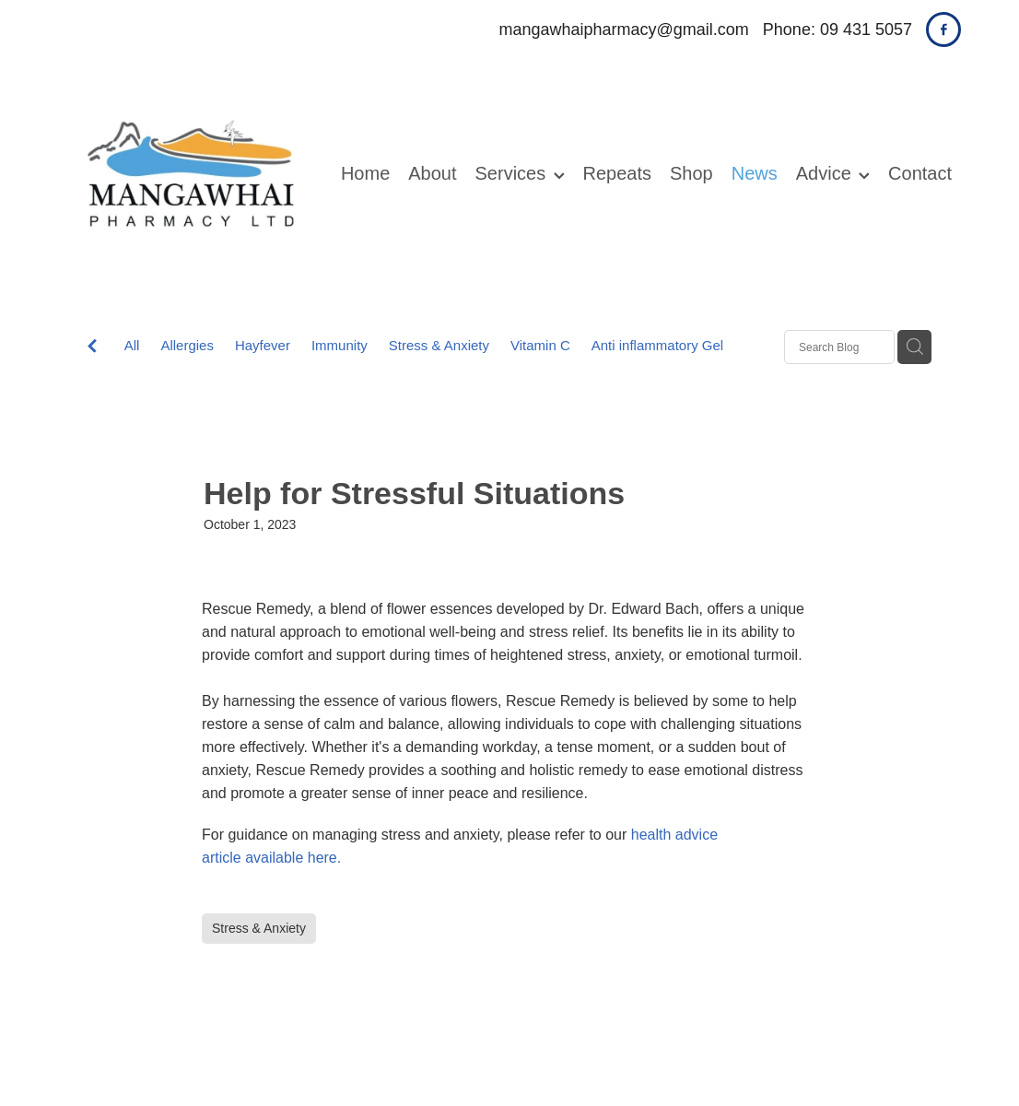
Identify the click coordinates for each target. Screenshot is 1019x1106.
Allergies (187, 345)
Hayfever (262, 345)
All (132, 345)
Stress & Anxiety (439, 345)
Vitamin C (540, 345)
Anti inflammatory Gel (657, 345)
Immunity (339, 345)
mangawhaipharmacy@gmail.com (623, 29)
